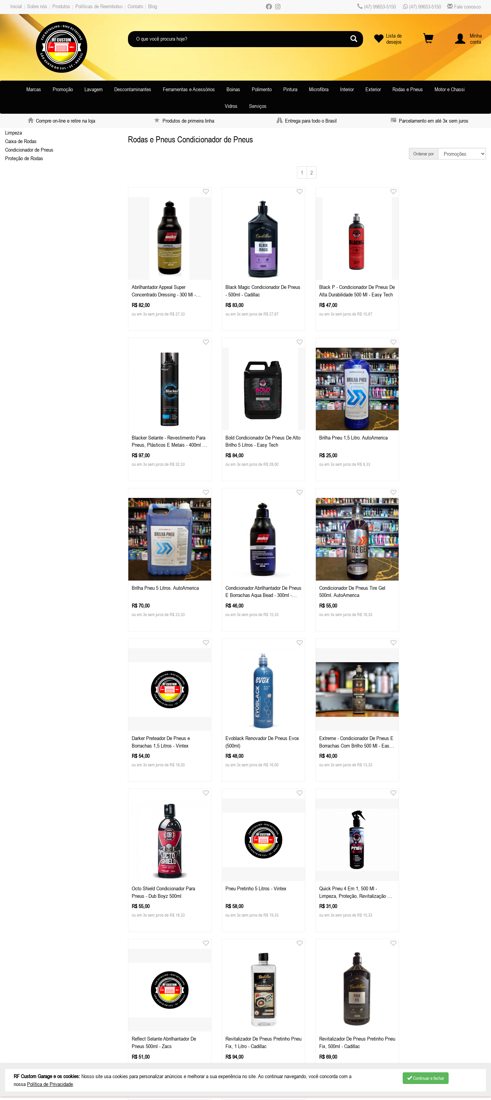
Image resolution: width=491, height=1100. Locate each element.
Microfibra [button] (318, 89)
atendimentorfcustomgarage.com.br (183, 1005)
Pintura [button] (290, 89)
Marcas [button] (33, 89)
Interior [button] (347, 89)
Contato (135, 6)
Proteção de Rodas (24, 158)
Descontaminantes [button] (132, 89)
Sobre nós (37, 6)
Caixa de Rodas (21, 141)
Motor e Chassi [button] (450, 89)
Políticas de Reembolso (98, 6)
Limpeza (13, 132)
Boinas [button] (233, 89)
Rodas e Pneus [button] (407, 89)
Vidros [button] (231, 106)
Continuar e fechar (425, 1078)
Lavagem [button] (94, 89)
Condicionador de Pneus (29, 150)
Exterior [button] (373, 89)
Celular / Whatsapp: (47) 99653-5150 (166, 996)
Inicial (16, 6)
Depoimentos (26, 1030)
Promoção (63, 89)
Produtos (61, 6)
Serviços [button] (258, 106)
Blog (152, 6)
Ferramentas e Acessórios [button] (189, 89)
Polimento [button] (262, 89)
